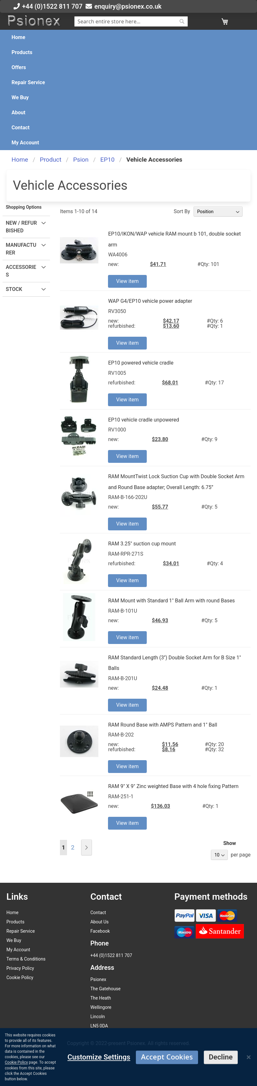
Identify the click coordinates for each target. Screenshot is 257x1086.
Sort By (182, 211)
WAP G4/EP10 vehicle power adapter (150, 301)
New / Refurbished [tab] (21, 227)
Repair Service (20, 931)
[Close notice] (249, 1081)
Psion (80, 159)
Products (15, 921)
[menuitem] (18, 37)
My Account (18, 949)
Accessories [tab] (21, 271)
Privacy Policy (20, 968)
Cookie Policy (19, 977)
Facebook (100, 931)
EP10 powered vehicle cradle (140, 363)
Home (20, 159)
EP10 (107, 159)
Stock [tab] (14, 289)
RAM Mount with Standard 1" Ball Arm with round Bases (171, 601)
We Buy (13, 940)
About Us (99, 921)
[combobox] (131, 21)
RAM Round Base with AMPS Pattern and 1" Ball (162, 725)
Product (50, 159)
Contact (98, 912)
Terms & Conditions (26, 958)
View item (127, 281)
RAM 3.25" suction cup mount (142, 544)
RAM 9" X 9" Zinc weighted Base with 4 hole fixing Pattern (173, 786)
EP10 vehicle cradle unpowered (143, 420)
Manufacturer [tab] (21, 249)
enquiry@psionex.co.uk (128, 6)
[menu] (128, 90)
